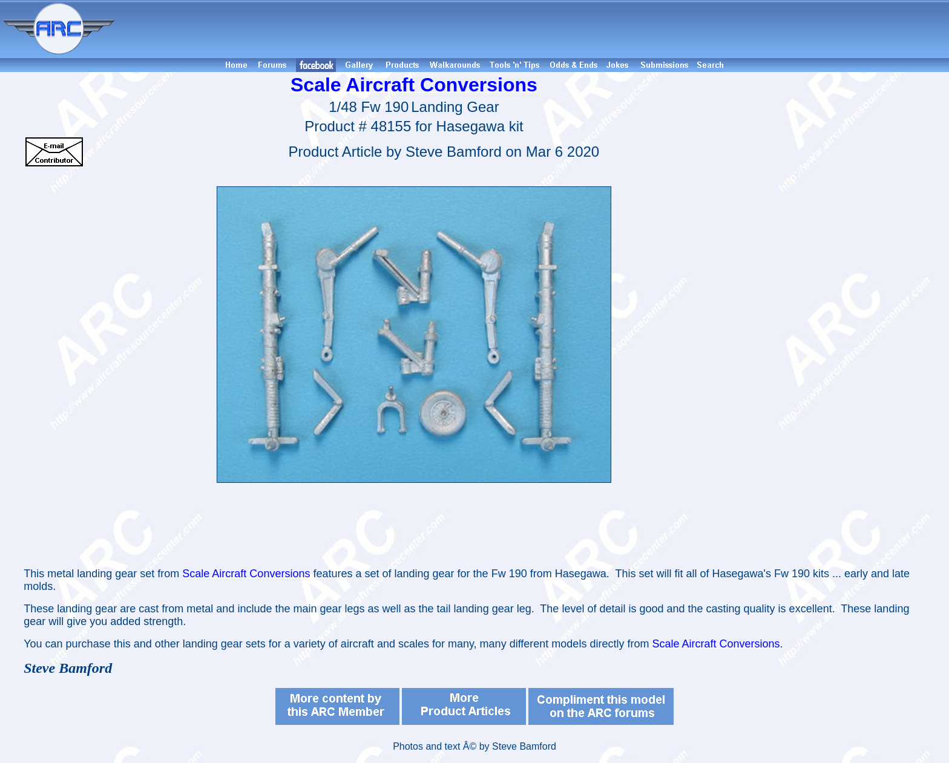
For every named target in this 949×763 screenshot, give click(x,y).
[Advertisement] (534, 29)
